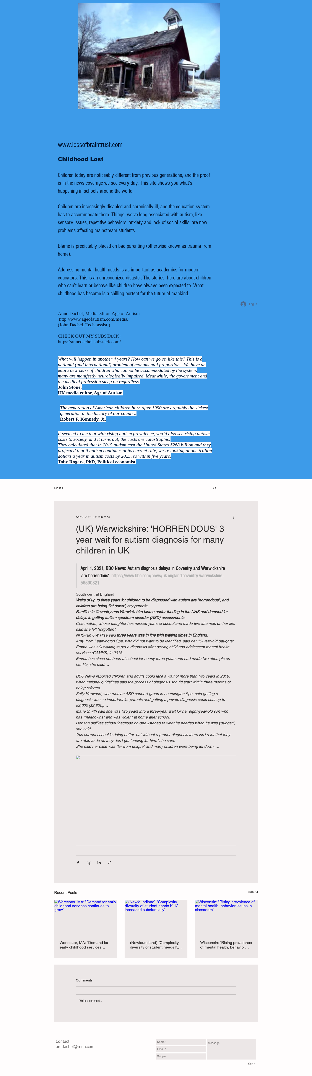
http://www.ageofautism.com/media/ (94, 319)
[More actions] (233, 516)
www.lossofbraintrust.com (90, 145)
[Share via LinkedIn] (99, 863)
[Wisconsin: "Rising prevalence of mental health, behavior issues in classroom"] (226, 917)
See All (253, 891)
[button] (215, 488)
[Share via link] (110, 863)
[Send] (251, 1064)
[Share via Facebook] (78, 863)
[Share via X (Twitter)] (88, 863)
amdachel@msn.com (75, 1047)
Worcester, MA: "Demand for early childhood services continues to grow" (84, 944)
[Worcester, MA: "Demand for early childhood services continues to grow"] (85, 917)
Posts (58, 488)
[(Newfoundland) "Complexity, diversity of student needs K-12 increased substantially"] (156, 917)
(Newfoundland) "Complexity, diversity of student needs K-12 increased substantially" (154, 944)
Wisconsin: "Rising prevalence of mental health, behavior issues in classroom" (226, 944)
